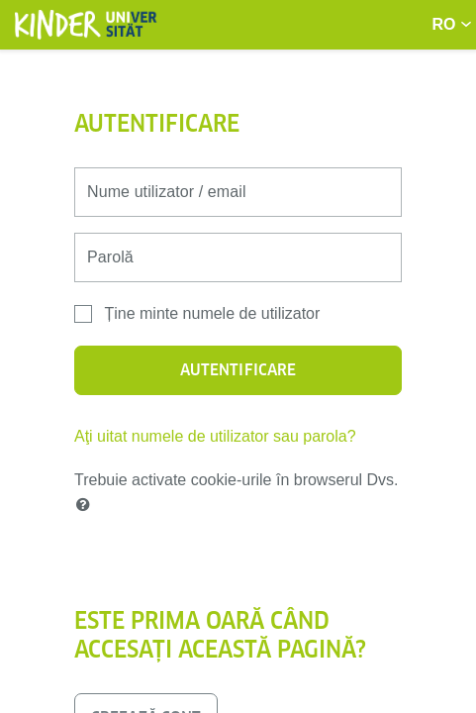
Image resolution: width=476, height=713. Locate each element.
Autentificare (238, 369)
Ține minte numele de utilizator (212, 313)
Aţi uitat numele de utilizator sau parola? (215, 436)
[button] (87, 505)
